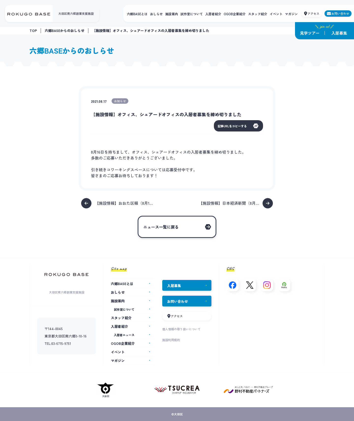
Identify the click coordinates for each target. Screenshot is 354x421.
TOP (33, 30)
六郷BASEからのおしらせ (64, 30)
